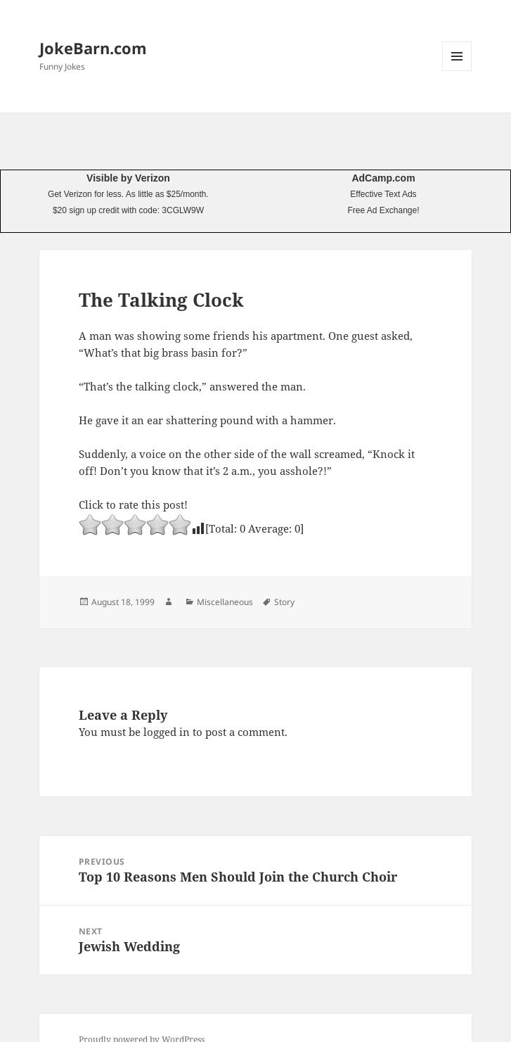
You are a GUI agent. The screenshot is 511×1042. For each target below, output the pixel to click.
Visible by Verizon (128, 178)
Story (284, 602)
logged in (166, 732)
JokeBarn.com (93, 47)
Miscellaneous (225, 602)
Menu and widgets (457, 70)
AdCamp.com (383, 178)
